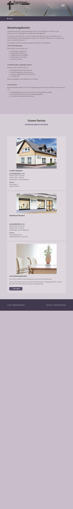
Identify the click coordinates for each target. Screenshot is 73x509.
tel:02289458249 (14, 173)
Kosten (11, 18)
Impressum (49, 305)
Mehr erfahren (16, 288)
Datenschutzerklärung (60, 305)
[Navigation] (63, 5)
